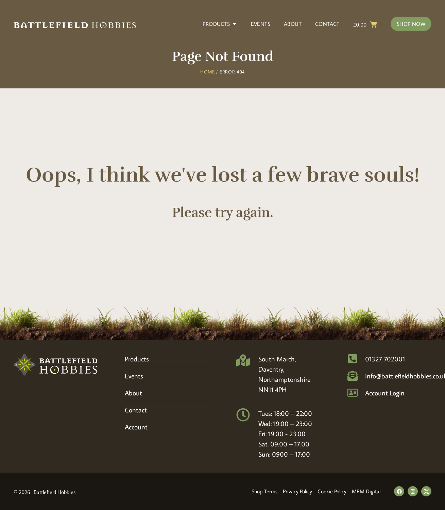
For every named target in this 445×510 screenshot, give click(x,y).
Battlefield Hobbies (54, 492)
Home (207, 72)
